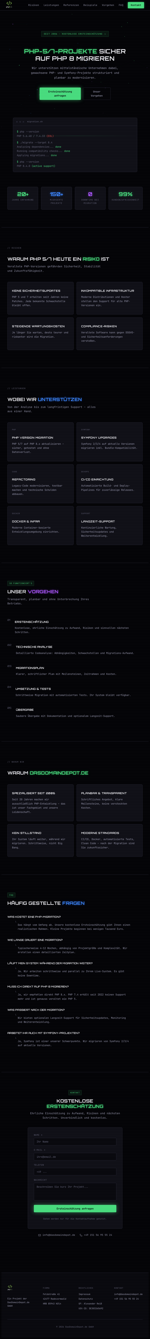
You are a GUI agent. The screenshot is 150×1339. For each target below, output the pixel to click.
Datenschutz (86, 1298)
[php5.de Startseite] (9, 5)
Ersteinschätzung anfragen (60, 93)
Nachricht (40, 1183)
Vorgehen (108, 5)
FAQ (121, 5)
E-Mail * (39, 1153)
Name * (38, 1138)
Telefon (39, 1168)
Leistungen (51, 5)
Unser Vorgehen (97, 93)
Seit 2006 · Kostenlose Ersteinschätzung (75, 34)
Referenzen (71, 5)
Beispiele (90, 5)
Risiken (33, 5)
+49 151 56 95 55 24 (96, 1238)
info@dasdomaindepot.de (56, 1238)
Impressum (84, 1294)
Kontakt (136, 5)
